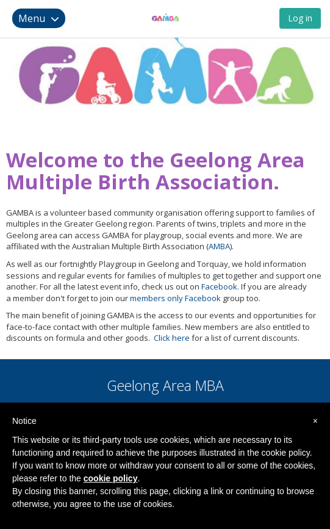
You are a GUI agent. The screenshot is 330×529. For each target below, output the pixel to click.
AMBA (219, 246)
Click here (172, 337)
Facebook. (219, 286)
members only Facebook (175, 298)
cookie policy (111, 478)
